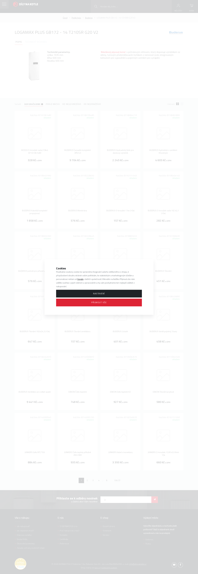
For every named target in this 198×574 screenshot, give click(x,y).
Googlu (80, 279)
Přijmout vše (99, 302)
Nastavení (99, 293)
